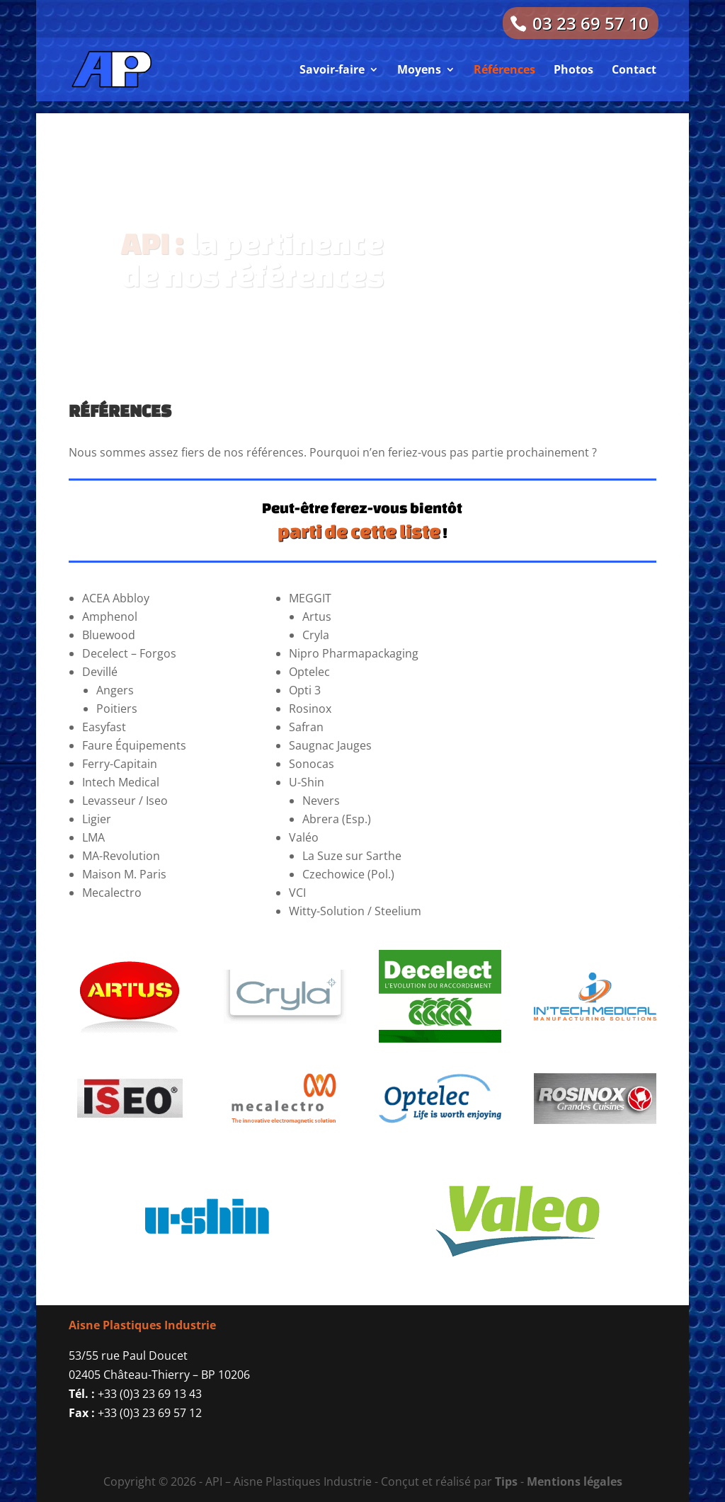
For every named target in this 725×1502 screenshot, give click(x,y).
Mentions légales (574, 1481)
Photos (573, 69)
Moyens (419, 69)
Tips (506, 1481)
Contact (634, 69)
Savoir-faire (332, 69)
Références (504, 69)
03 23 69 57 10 (590, 23)
